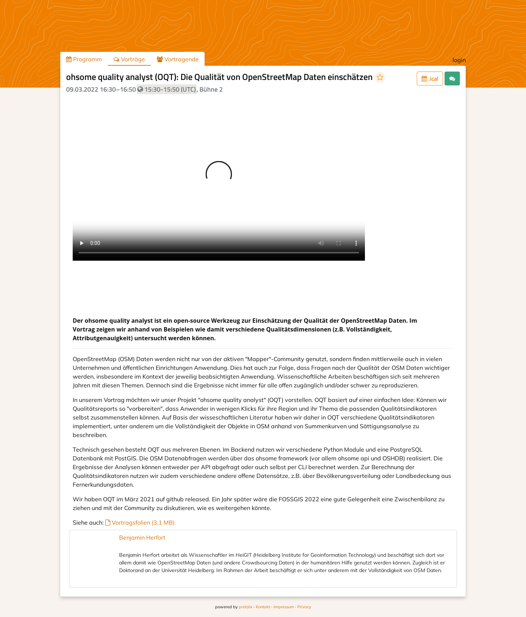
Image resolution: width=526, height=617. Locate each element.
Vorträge (129, 59)
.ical (430, 78)
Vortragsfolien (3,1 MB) (140, 522)
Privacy (304, 606)
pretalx (245, 606)
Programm (84, 59)
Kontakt (263, 606)
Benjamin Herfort (142, 537)
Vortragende (178, 59)
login (459, 60)
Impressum (284, 606)
